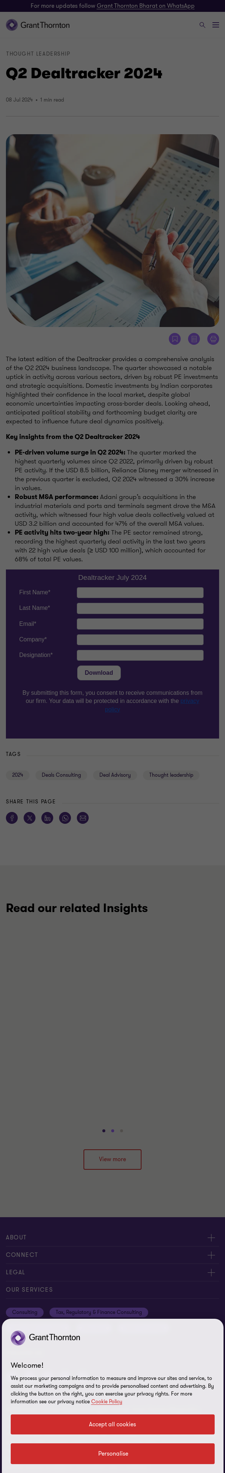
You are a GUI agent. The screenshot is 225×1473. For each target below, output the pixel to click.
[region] (113, 1396)
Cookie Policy (106, 1401)
